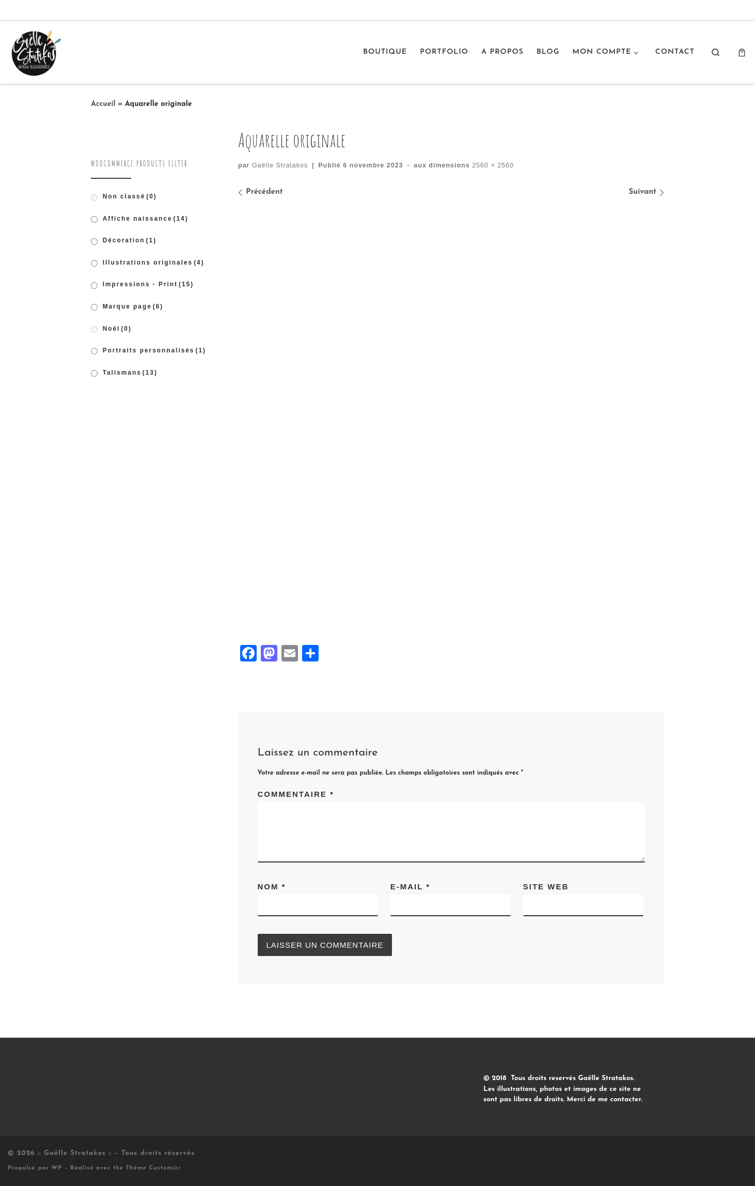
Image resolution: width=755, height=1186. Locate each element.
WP (56, 1168)
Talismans (130, 372)
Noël (117, 328)
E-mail (410, 886)
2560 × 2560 (492, 165)
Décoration (129, 240)
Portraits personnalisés (154, 350)
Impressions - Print (148, 284)
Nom (272, 886)
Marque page (133, 306)
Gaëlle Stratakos (280, 165)
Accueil (103, 104)
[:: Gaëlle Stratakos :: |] (35, 51)
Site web (546, 886)
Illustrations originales (154, 262)
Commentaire (296, 794)
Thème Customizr (153, 1168)
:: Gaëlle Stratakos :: (75, 1153)
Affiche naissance (145, 218)
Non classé (130, 196)
